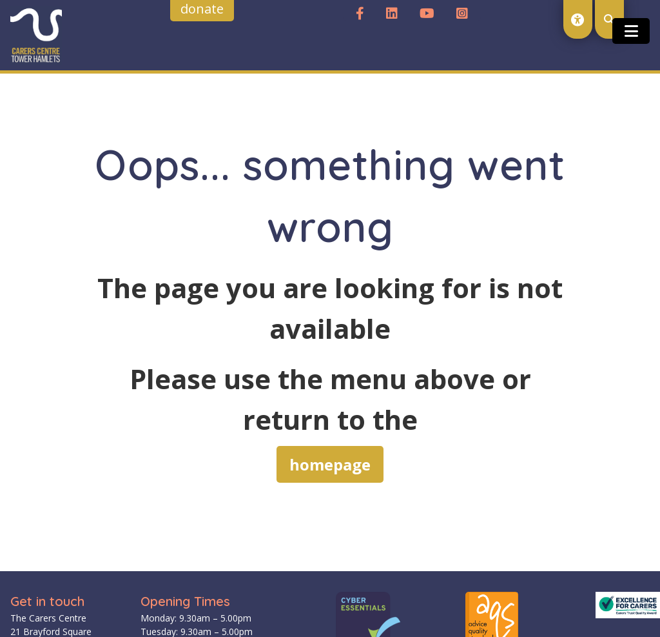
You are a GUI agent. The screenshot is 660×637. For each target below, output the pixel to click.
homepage (330, 464)
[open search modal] (609, 19)
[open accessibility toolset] (577, 19)
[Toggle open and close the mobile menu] (631, 31)
